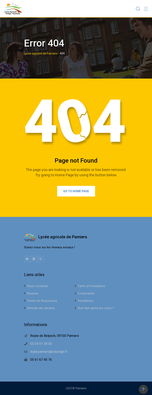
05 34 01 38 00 (41, 344)
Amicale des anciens (41, 308)
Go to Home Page (76, 191)
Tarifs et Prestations (91, 286)
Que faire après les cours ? (96, 308)
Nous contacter (37, 286)
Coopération (86, 293)
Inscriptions (85, 301)
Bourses (32, 293)
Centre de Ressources (42, 301)
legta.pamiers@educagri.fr (49, 352)
